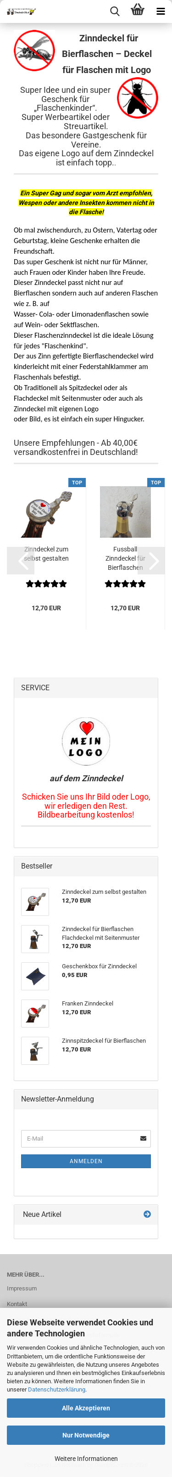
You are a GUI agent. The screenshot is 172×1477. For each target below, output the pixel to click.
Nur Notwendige (86, 1435)
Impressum (22, 1288)
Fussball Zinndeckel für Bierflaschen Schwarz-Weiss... (125, 558)
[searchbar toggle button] (114, 11)
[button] (20, 560)
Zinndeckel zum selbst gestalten (46, 553)
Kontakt (17, 1304)
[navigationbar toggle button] (160, 11)
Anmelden (86, 1161)
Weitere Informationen (86, 1458)
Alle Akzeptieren (86, 1408)
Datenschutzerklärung (56, 1389)
